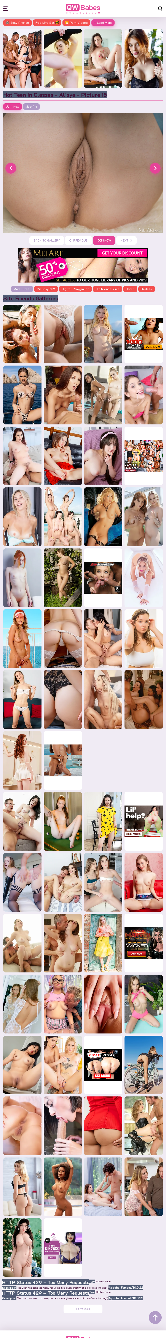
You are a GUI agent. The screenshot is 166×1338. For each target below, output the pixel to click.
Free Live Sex (47, 22)
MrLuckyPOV (46, 289)
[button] (10, 168)
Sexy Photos (17, 22)
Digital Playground (75, 289)
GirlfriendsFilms (108, 289)
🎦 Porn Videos (76, 22)
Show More (83, 1309)
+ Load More (103, 22)
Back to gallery (47, 240)
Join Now (12, 106)
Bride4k (146, 289)
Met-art (31, 106)
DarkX (130, 289)
